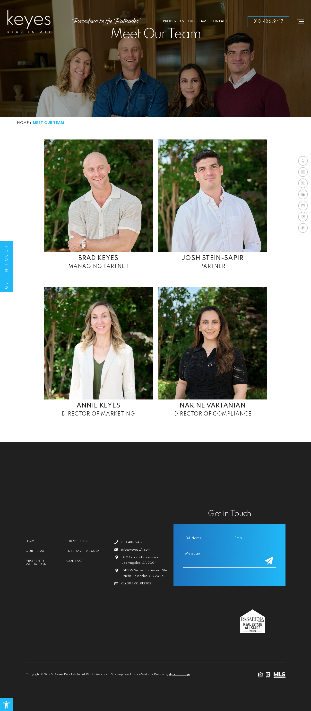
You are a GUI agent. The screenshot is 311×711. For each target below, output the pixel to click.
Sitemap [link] (117, 674)
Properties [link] (173, 21)
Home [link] (31, 541)
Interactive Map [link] (82, 551)
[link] (6, 704)
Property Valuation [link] (36, 562)
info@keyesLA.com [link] (135, 549)
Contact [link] (219, 21)
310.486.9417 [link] (268, 21)
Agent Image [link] (179, 674)
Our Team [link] (197, 21)
